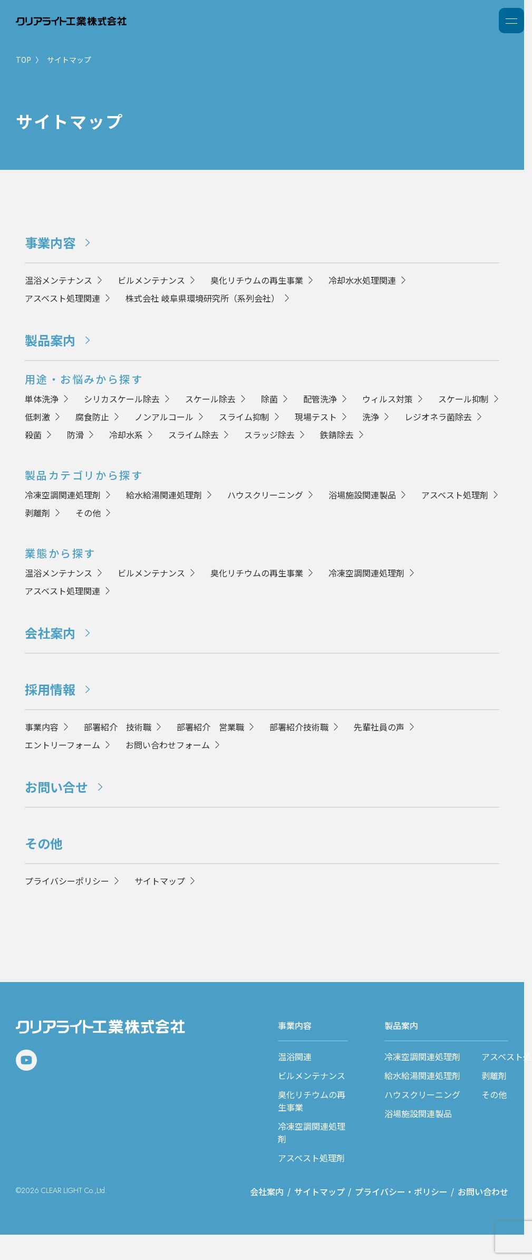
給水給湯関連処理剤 (164, 494)
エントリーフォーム (62, 744)
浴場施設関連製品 (362, 494)
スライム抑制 (244, 416)
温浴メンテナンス (58, 280)
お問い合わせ (483, 1191)
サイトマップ (159, 880)
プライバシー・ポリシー (401, 1191)
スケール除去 (210, 398)
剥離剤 (37, 512)
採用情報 (50, 689)
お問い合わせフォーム (167, 744)
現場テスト (316, 416)
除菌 (269, 398)
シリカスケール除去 (122, 398)
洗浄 (370, 416)
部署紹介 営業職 (210, 726)
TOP (23, 59)
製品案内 (50, 340)
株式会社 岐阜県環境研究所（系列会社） (202, 298)
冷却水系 (126, 434)
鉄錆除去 (337, 434)
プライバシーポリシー (67, 880)
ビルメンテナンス (151, 280)
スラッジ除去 (269, 434)
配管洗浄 (320, 398)
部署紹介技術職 (298, 726)
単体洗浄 (42, 398)
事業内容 (50, 242)
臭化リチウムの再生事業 (256, 280)
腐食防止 (92, 416)
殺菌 (33, 434)
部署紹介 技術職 (117, 726)
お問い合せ (56, 786)
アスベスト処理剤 (454, 494)
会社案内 (50, 632)
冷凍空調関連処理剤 (63, 494)
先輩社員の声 (379, 726)
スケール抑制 (463, 398)
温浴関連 (295, 1056)
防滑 (75, 434)
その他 (88, 512)
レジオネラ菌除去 (438, 416)
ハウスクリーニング (265, 494)
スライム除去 (193, 434)
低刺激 (37, 416)
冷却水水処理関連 (362, 280)
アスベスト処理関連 (62, 298)
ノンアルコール (164, 416)
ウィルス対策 (387, 398)
